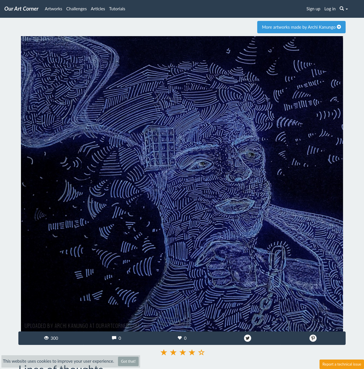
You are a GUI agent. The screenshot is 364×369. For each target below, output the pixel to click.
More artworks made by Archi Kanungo (301, 27)
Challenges (76, 8)
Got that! (128, 361)
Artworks (53, 8)
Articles (98, 8)
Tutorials (117, 8)
